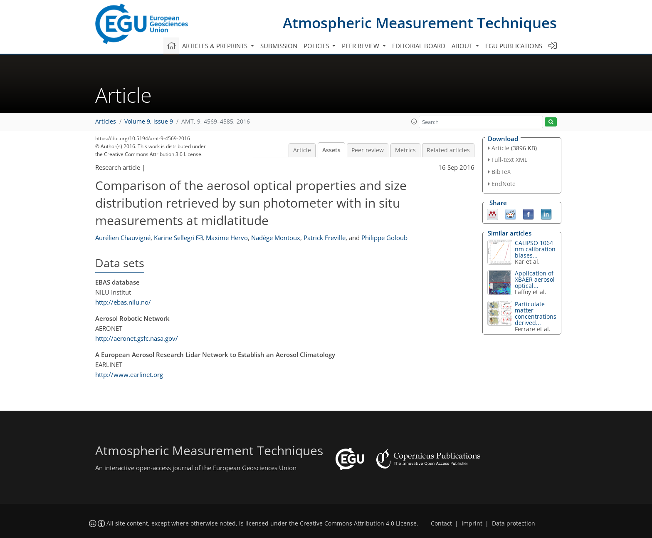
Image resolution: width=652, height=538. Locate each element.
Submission (278, 46)
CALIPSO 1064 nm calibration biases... (535, 249)
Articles (105, 121)
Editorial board (418, 46)
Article (302, 150)
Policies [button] (317, 46)
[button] (414, 121)
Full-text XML (509, 160)
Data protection (513, 523)
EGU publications (513, 46)
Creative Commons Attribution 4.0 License (358, 523)
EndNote (503, 184)
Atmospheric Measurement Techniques (420, 22)
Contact (441, 523)
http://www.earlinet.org (129, 374)
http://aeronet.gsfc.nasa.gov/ (136, 338)
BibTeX (501, 172)
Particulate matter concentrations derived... (535, 313)
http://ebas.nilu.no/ (123, 302)
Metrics (405, 150)
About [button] (463, 46)
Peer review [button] (361, 46)
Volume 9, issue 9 (148, 121)
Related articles (448, 150)
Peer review (367, 150)
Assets (331, 150)
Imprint (472, 523)
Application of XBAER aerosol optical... (535, 279)
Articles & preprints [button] (215, 46)
